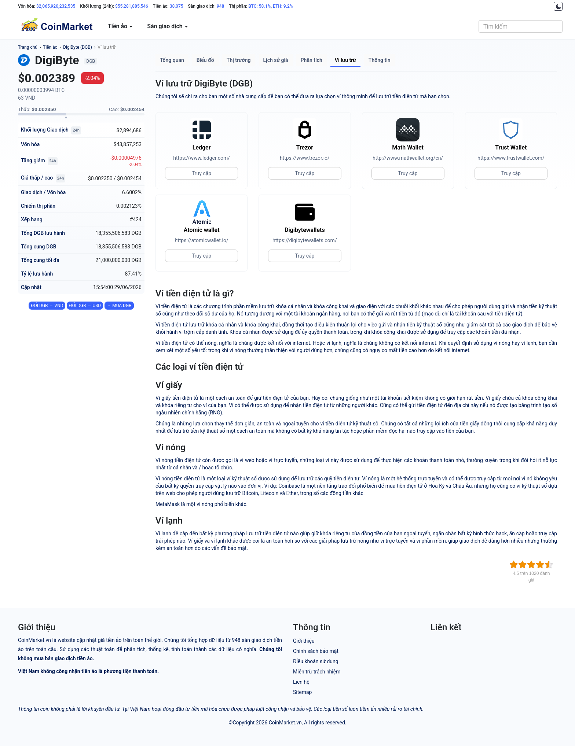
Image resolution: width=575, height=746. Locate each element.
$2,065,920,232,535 (55, 6)
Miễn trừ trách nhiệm (316, 672)
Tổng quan (172, 60)
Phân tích (311, 60)
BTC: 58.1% (259, 6)
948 (220, 6)
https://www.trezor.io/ (305, 158)
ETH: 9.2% (283, 6)
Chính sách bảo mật (315, 651)
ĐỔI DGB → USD (85, 305)
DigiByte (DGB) (77, 47)
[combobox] (521, 26)
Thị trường (239, 60)
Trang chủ (27, 47)
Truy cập (201, 173)
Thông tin (380, 60)
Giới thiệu (304, 641)
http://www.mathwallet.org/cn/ (408, 158)
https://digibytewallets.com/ (304, 240)
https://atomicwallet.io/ (201, 240)
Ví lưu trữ (107, 47)
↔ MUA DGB (119, 305)
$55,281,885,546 (131, 6)
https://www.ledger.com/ (201, 158)
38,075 (176, 6)
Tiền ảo (50, 47)
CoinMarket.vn (285, 722)
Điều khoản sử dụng (315, 661)
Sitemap (302, 692)
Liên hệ (301, 682)
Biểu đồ (205, 60)
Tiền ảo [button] (120, 26)
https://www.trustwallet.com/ (511, 158)
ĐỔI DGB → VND (47, 305)
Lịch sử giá (275, 60)
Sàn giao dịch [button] (167, 26)
